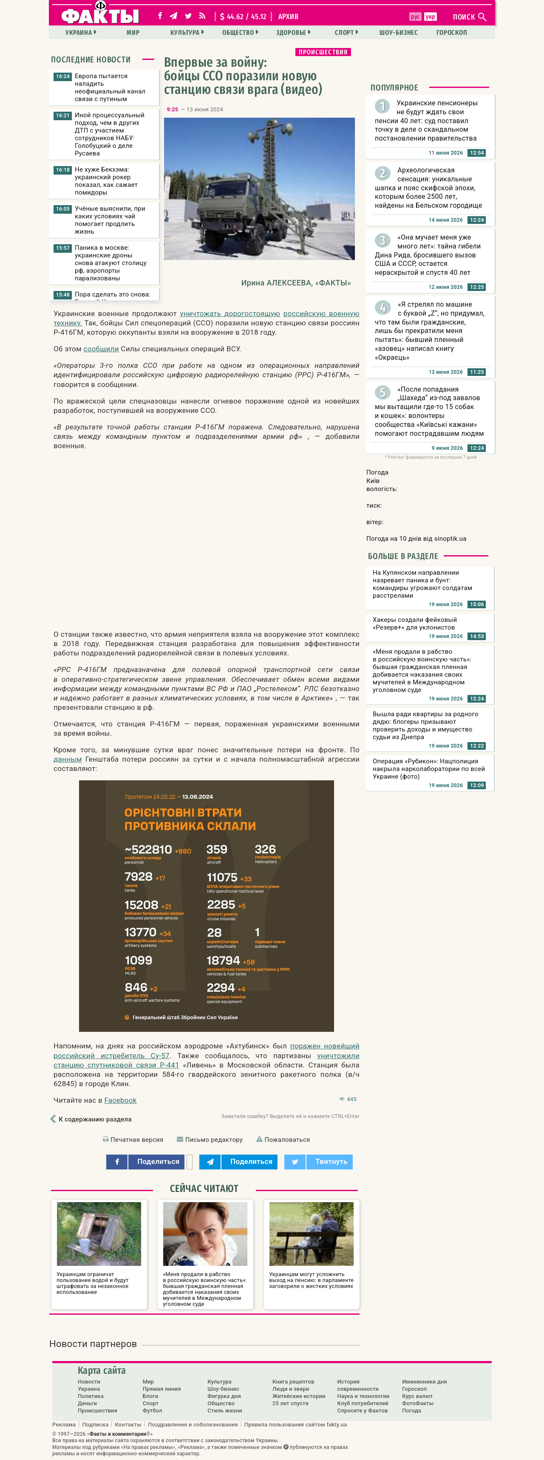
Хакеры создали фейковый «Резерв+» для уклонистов (415, 623)
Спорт (344, 32)
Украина (78, 32)
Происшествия (323, 52)
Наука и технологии (363, 1396)
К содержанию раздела (95, 1119)
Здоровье (291, 32)
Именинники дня (424, 1381)
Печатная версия (136, 1140)
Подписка (95, 1424)
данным (68, 759)
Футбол (152, 1410)
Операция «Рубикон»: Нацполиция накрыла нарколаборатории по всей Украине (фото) (429, 768)
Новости (89, 1381)
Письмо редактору (214, 1140)
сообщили (101, 349)
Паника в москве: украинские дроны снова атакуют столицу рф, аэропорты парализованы (111, 263)
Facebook (120, 1100)
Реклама (64, 1424)
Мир (133, 32)
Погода (411, 1410)
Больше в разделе (403, 556)
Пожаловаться (287, 1140)
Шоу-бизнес (399, 32)
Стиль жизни (224, 1410)
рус (415, 16)
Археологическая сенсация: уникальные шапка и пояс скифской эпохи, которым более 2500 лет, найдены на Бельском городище (428, 187)
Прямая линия (162, 1389)
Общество (238, 32)
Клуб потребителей (362, 1403)
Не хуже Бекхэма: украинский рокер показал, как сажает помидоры (106, 181)
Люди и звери (290, 1389)
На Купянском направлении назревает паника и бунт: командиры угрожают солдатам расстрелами (422, 584)
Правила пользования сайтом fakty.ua (295, 1424)
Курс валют (417, 1396)
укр (430, 16)
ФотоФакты (418, 1403)
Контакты (128, 1424)
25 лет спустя (290, 1403)
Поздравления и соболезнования (193, 1424)
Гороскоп (451, 32)
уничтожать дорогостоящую (230, 313)
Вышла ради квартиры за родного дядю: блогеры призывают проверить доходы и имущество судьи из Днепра (426, 725)
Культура (184, 32)
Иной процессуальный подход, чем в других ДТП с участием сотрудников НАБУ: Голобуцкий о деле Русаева (109, 134)
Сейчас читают (204, 1189)
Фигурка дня (224, 1396)
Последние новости (91, 59)
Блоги (151, 1396)
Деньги (87, 1403)
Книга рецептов (293, 1381)
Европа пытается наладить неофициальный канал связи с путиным (110, 87)
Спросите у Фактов (362, 1410)
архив (288, 16)
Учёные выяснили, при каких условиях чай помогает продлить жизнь (110, 220)
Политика (91, 1396)
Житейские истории (299, 1396)
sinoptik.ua (450, 538)
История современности (358, 1385)
